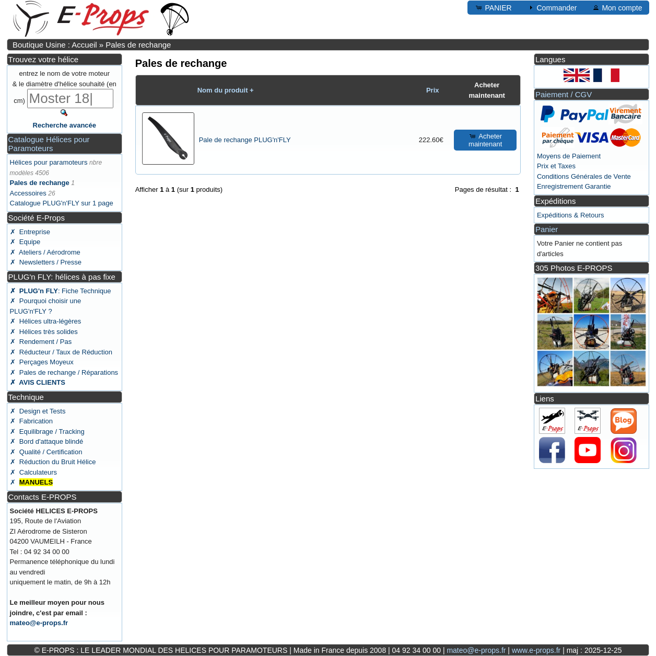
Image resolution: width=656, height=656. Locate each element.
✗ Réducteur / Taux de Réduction (61, 352)
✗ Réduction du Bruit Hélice (53, 462)
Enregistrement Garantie (574, 186)
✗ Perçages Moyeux (42, 362)
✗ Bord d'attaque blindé (47, 441)
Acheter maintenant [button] (485, 140)
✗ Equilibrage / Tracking (47, 431)
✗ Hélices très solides (44, 332)
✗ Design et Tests (38, 411)
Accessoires (28, 193)
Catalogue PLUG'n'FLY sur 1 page (61, 203)
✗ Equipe (25, 242)
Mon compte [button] (617, 7)
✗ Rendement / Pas (41, 342)
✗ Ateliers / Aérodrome (45, 252)
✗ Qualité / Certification (46, 452)
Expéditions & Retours (570, 215)
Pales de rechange (138, 44)
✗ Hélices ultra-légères (45, 321)
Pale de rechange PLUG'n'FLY (245, 140)
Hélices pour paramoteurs (49, 162)
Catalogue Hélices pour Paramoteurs (49, 144)
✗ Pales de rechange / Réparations (64, 372)
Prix (432, 90)
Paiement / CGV (563, 94)
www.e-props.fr (536, 650)
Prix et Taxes (556, 166)
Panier (546, 229)
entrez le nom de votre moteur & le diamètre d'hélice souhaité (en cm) (64, 87)
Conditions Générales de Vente (584, 176)
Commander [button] (551, 7)
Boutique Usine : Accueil (55, 44)
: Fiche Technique (60, 291)
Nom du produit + (225, 90)
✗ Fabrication (31, 421)
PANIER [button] (493, 7)
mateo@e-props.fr (39, 623)
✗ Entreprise (30, 232)
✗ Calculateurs (33, 472)
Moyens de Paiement (569, 156)
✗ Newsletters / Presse (45, 262)
